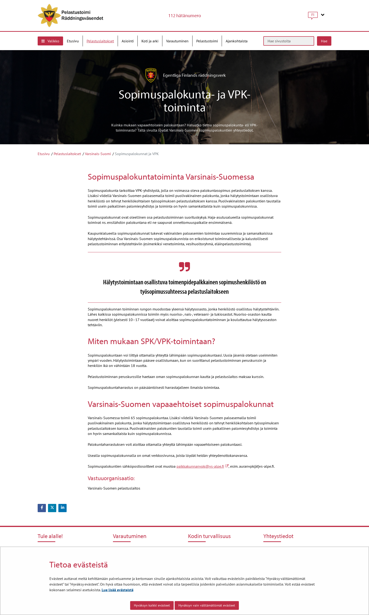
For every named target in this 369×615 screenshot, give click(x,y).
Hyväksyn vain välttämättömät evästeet (206, 605)
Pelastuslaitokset (67, 153)
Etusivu (44, 153)
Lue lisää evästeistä (117, 589)
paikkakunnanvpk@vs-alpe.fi (202, 466)
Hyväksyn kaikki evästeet (152, 605)
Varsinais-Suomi (98, 153)
